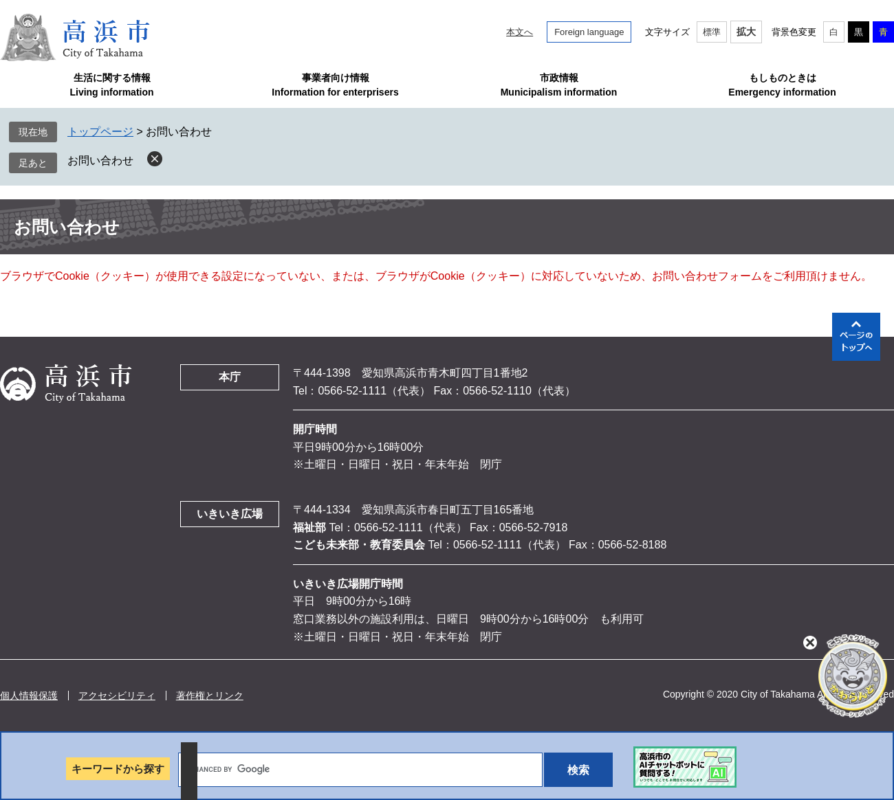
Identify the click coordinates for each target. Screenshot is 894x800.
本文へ (519, 32)
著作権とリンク (209, 695)
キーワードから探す (118, 769)
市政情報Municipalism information (559, 85)
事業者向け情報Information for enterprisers (335, 85)
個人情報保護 (29, 695)
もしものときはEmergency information (782, 85)
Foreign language (589, 32)
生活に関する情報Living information (111, 85)
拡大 (746, 31)
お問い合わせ (100, 160)
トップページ (100, 131)
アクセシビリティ (116, 695)
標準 (712, 32)
